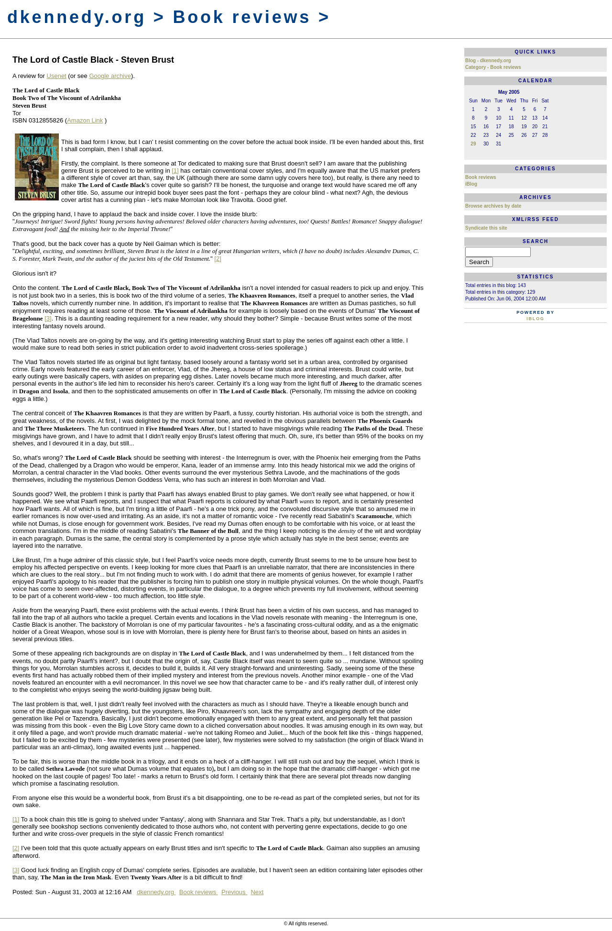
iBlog (471, 184)
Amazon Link (85, 120)
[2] (217, 258)
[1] (175, 170)
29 (473, 143)
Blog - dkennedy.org (488, 60)
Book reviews (198, 892)
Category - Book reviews (493, 67)
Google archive (110, 75)
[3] (47, 318)
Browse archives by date (493, 206)
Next (257, 892)
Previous (234, 892)
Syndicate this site (486, 228)
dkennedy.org (156, 892)
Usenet (56, 75)
